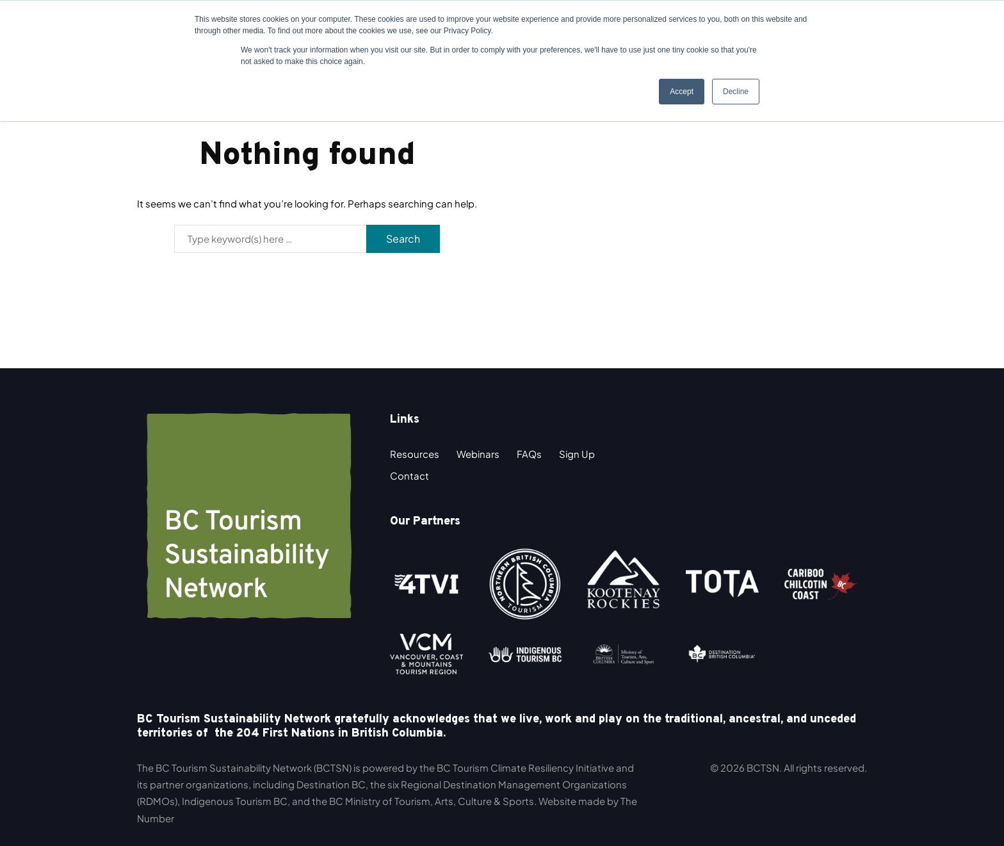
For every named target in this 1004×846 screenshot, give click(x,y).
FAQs (529, 454)
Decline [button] (736, 91)
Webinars (478, 454)
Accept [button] (681, 91)
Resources (414, 454)
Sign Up (577, 454)
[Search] (270, 239)
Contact (409, 475)
